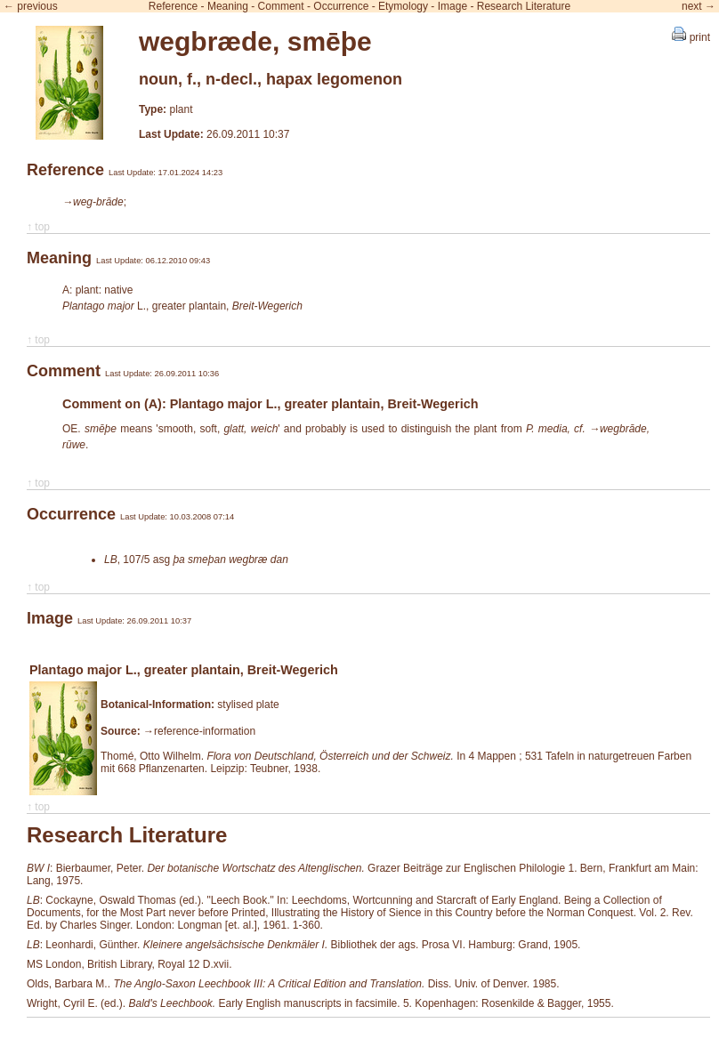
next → (698, 6)
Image (452, 6)
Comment (281, 6)
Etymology (403, 6)
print (691, 37)
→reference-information (199, 731)
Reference (173, 6)
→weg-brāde (93, 202)
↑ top (38, 227)
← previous (31, 6)
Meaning (227, 6)
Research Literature (523, 6)
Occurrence (340, 6)
